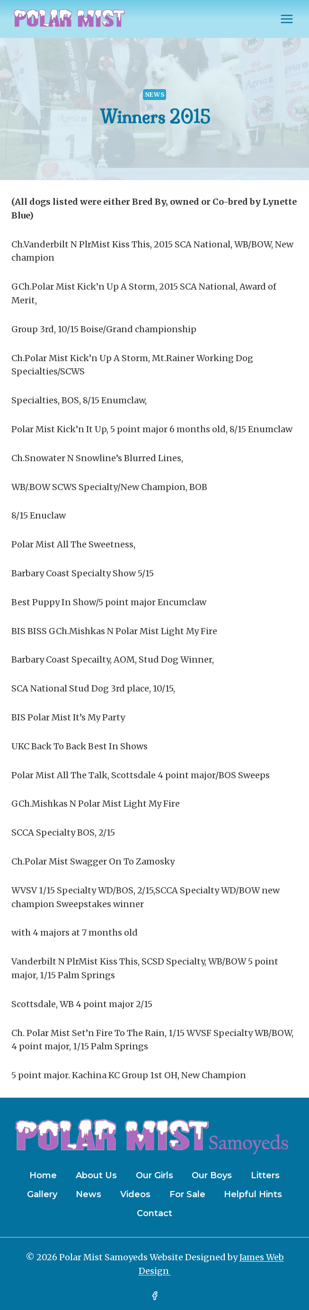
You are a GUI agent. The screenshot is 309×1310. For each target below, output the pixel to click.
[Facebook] (154, 1295)
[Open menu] (286, 18)
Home (43, 1175)
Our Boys (212, 1175)
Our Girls (154, 1175)
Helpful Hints (253, 1194)
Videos (135, 1194)
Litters (265, 1175)
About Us (96, 1175)
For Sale (187, 1194)
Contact (154, 1213)
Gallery (42, 1194)
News (155, 94)
